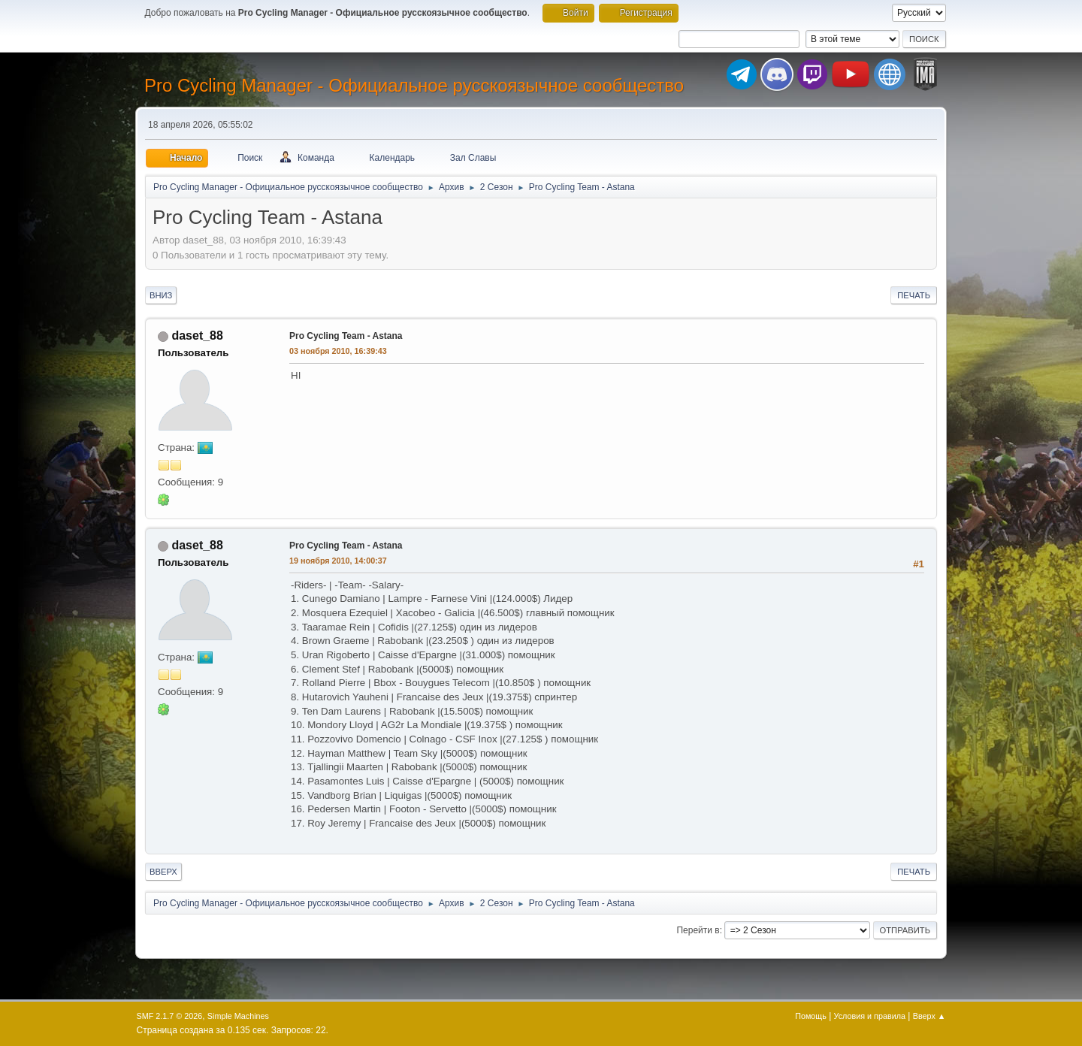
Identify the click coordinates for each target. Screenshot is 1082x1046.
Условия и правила (869, 1015)
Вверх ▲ (929, 1015)
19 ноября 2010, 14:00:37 (338, 560)
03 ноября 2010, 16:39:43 (338, 350)
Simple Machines (238, 1015)
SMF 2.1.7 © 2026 (170, 1015)
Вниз (161, 295)
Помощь (811, 1015)
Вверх (163, 871)
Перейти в (697, 930)
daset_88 (196, 335)
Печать (913, 295)
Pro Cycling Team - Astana (346, 336)
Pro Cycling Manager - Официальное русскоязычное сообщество (414, 85)
